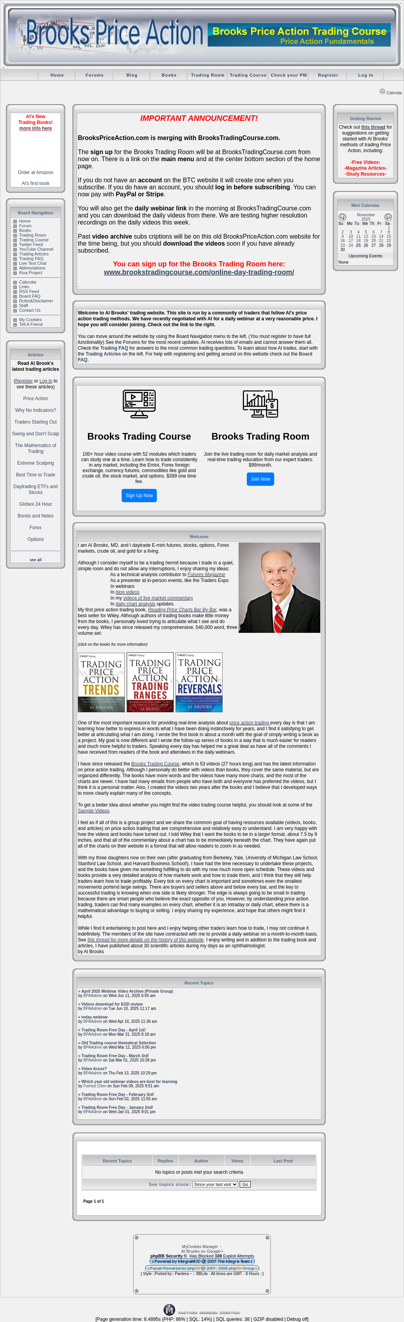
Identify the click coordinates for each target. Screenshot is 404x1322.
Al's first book (36, 183)
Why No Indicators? (35, 410)
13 (374, 236)
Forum (22, 225)
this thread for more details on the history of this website (146, 940)
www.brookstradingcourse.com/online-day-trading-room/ (199, 272)
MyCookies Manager (200, 1247)
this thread (373, 127)
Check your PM (289, 75)
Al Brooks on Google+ (202, 1251)
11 (358, 236)
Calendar (390, 93)
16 (343, 241)
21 (381, 241)
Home (57, 75)
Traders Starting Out (35, 422)
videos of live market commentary (158, 598)
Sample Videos (94, 811)
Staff (20, 305)
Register (328, 75)
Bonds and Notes (36, 516)
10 (350, 236)
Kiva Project (27, 272)
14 (381, 236)
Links (21, 286)
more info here (35, 128)
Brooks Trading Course (155, 764)
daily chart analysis (135, 604)
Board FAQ (26, 296)
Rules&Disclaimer (33, 300)
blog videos (128, 592)
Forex (36, 527)
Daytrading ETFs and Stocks (35, 489)
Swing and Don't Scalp (35, 433)
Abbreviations (29, 268)
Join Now (260, 479)
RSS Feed (26, 291)
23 (343, 245)
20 (374, 241)
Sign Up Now (139, 495)
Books (169, 75)
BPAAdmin (92, 995)
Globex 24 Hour (35, 504)
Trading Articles (30, 253)
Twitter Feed (28, 244)
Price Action (35, 398)
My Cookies (27, 319)
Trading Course (248, 75)
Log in (365, 75)
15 (389, 236)
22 (389, 241)
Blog (131, 75)
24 (350, 245)
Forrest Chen (94, 1086)
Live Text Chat (30, 263)
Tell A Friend (28, 324)
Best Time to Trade (36, 475)
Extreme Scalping (35, 463)
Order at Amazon (36, 172)
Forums (95, 75)
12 (366, 236)
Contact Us (26, 310)
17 (350, 241)
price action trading (250, 723)
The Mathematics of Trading (35, 448)
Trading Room (208, 75)
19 (366, 241)
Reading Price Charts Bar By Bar (182, 610)
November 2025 (366, 217)
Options (35, 539)
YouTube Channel (33, 249)
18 (358, 241)
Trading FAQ (28, 258)
